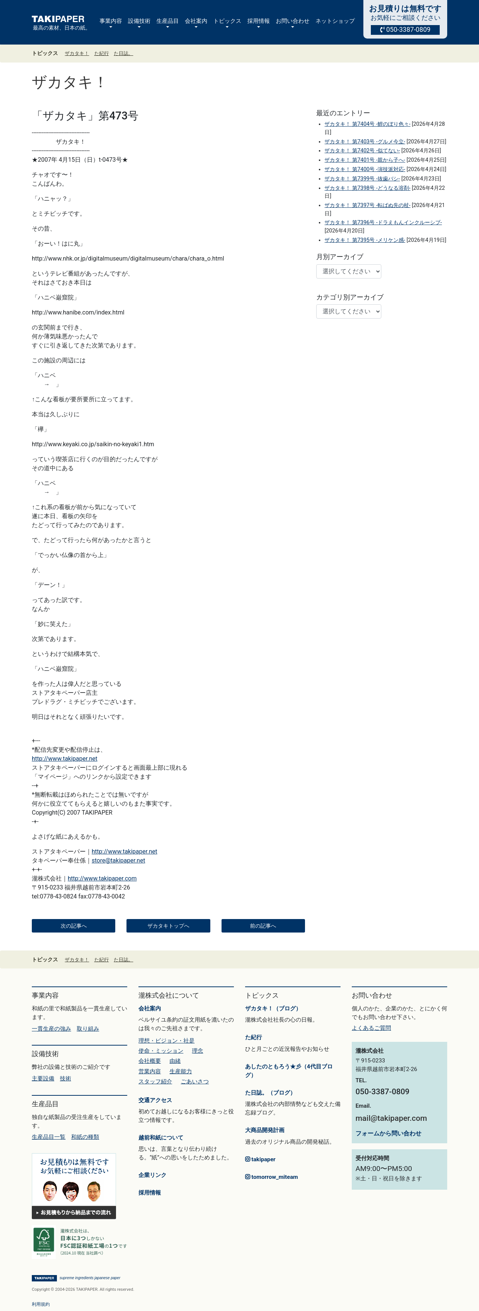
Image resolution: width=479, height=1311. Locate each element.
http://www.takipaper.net (64, 758)
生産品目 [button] (167, 21)
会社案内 (149, 1008)
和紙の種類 (85, 1137)
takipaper (260, 1159)
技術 (65, 1078)
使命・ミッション (160, 1050)
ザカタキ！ (77, 53)
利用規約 (41, 1304)
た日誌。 (123, 53)
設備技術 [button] (139, 21)
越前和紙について (160, 1137)
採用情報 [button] (258, 21)
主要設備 (43, 1078)
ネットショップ (335, 21)
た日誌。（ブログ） (270, 1092)
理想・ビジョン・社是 (166, 1040)
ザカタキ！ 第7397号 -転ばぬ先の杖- (367, 205)
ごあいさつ (195, 1081)
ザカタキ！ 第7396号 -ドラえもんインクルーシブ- (383, 222)
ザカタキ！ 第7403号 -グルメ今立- (364, 142)
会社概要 (149, 1061)
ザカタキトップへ (168, 926)
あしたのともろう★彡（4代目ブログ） (289, 1071)
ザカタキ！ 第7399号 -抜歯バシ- (362, 179)
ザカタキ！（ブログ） (273, 1008)
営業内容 (149, 1071)
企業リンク (152, 1175)
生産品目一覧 (48, 1137)
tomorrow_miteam (271, 1177)
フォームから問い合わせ (388, 1133)
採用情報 (149, 1192)
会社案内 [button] (196, 21)
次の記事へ (74, 926)
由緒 (175, 1061)
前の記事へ (263, 926)
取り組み (88, 1028)
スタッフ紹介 (155, 1081)
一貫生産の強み (51, 1028)
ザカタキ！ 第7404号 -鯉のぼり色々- (367, 124)
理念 (197, 1050)
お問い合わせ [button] (292, 21)
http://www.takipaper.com (102, 878)
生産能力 (181, 1071)
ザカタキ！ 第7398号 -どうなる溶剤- (367, 188)
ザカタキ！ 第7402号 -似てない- (362, 150)
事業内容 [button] (111, 21)
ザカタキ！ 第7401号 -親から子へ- (364, 160)
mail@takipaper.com (391, 1118)
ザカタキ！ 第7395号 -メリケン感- (364, 240)
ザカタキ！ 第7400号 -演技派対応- (364, 169)
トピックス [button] (227, 21)
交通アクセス (155, 1100)
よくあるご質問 (371, 1028)
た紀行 (101, 53)
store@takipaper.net (118, 860)
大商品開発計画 (264, 1130)
